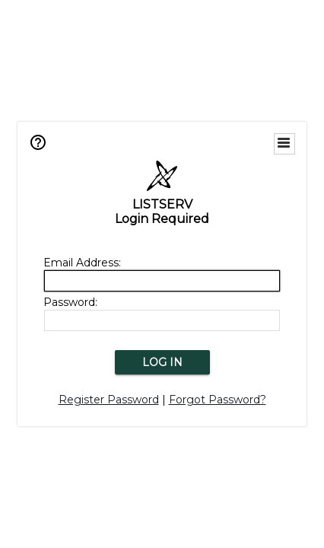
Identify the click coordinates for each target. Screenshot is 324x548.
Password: (70, 302)
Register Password (109, 399)
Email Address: (82, 262)
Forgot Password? (217, 399)
